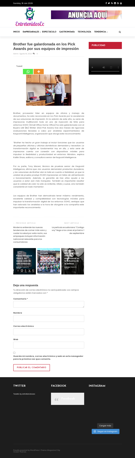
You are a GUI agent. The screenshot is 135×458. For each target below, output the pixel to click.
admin (16, 54)
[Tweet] (15, 67)
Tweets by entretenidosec (24, 394)
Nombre (17, 312)
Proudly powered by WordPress (26, 450)
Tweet (19, 66)
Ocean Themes (19, 452)
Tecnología (84, 32)
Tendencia (101, 32)
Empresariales (32, 32)
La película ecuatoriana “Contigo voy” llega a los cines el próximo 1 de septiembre (68, 230)
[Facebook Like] (14, 67)
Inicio (16, 32)
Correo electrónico (23, 326)
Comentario (20, 298)
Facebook (68, 398)
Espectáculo (49, 32)
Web (15, 339)
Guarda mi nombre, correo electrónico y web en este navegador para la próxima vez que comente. (48, 358)
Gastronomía (67, 32)
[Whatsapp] (28, 69)
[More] (39, 69)
